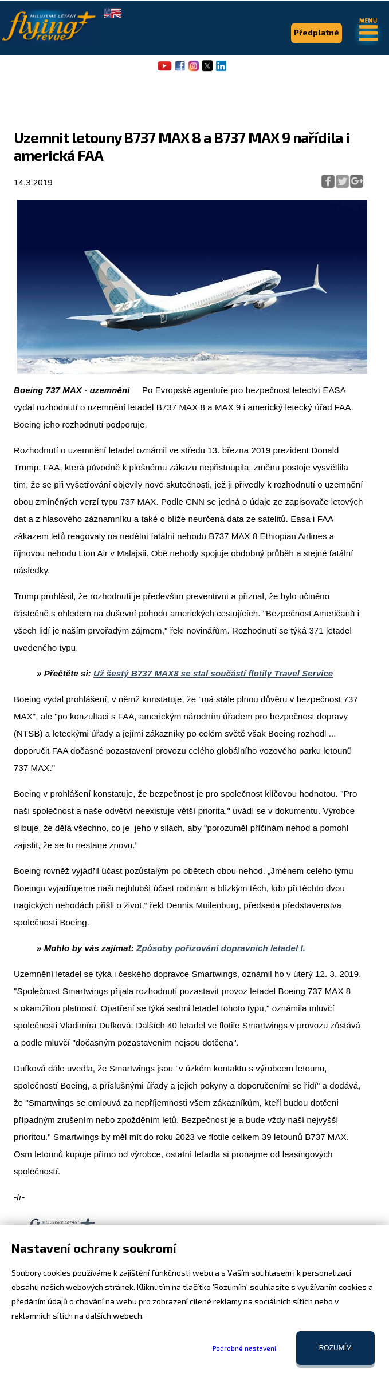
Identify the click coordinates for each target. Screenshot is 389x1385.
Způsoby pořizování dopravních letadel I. (220, 948)
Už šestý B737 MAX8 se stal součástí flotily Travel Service (213, 673)
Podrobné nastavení (244, 1348)
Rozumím (335, 1348)
